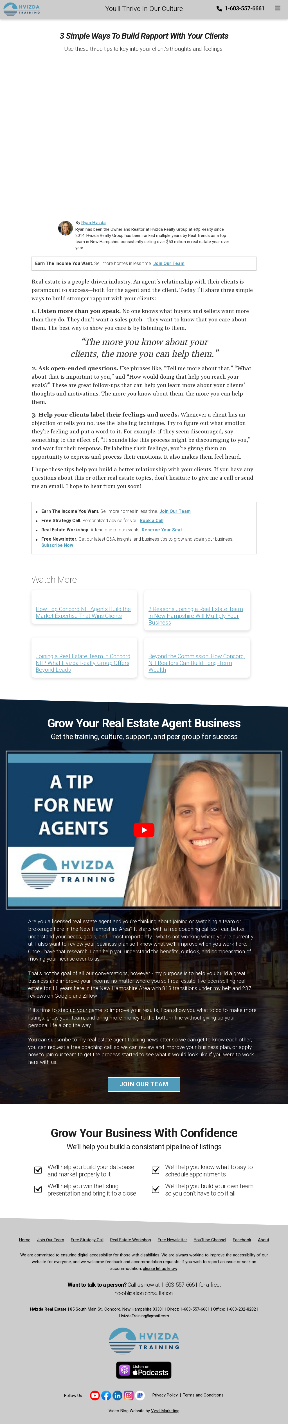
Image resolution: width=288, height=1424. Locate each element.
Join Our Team (168, 263)
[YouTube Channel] (210, 1239)
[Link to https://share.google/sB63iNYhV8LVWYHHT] (140, 1395)
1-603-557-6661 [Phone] (241, 8)
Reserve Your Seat (162, 529)
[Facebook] (242, 1239)
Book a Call (151, 520)
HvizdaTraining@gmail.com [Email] (144, 1315)
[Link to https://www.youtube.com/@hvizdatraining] (95, 1395)
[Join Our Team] (50, 1239)
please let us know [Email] (160, 1268)
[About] (263, 1239)
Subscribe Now (57, 545)
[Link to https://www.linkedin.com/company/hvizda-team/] (117, 1395)
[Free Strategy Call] (87, 1239)
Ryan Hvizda (93, 222)
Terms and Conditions (203, 1395)
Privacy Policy (165, 1395)
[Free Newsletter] (172, 1239)
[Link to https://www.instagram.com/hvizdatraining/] (129, 1395)
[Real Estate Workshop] (130, 1239)
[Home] (20, 9)
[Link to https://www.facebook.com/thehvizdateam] (106, 1395)
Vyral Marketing (165, 1410)
